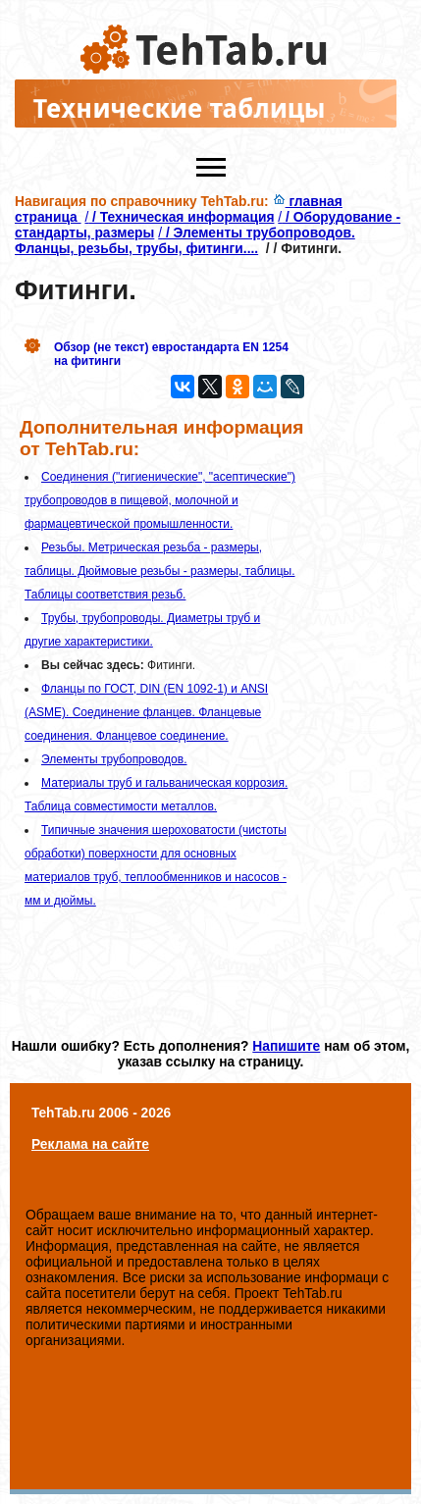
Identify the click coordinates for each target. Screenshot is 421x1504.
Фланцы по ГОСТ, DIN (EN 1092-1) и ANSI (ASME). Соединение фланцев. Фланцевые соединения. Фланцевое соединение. (146, 712)
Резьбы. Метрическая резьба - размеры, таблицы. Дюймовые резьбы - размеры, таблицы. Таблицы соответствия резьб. (160, 571)
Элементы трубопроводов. (114, 759)
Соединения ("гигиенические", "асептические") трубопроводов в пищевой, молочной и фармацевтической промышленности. (160, 500)
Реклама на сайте (90, 1144)
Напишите (286, 1046)
